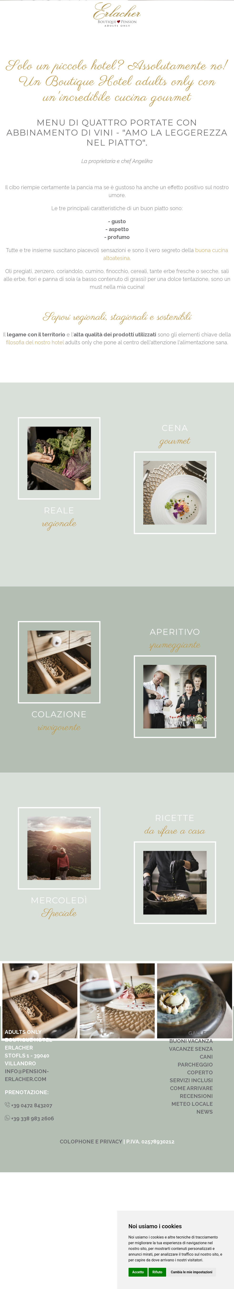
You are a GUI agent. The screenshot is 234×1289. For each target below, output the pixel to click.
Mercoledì (59, 1017)
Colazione (59, 831)
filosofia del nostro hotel (35, 459)
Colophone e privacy (91, 1258)
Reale (59, 627)
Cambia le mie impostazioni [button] (191, 1272)
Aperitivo (175, 748)
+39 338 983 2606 (29, 1235)
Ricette (175, 935)
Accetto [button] (138, 1272)
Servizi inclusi (191, 1197)
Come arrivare (191, 1205)
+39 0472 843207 (28, 1222)
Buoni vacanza (191, 1158)
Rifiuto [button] (157, 1272)
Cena (175, 545)
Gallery (200, 1150)
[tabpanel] (117, 1118)
